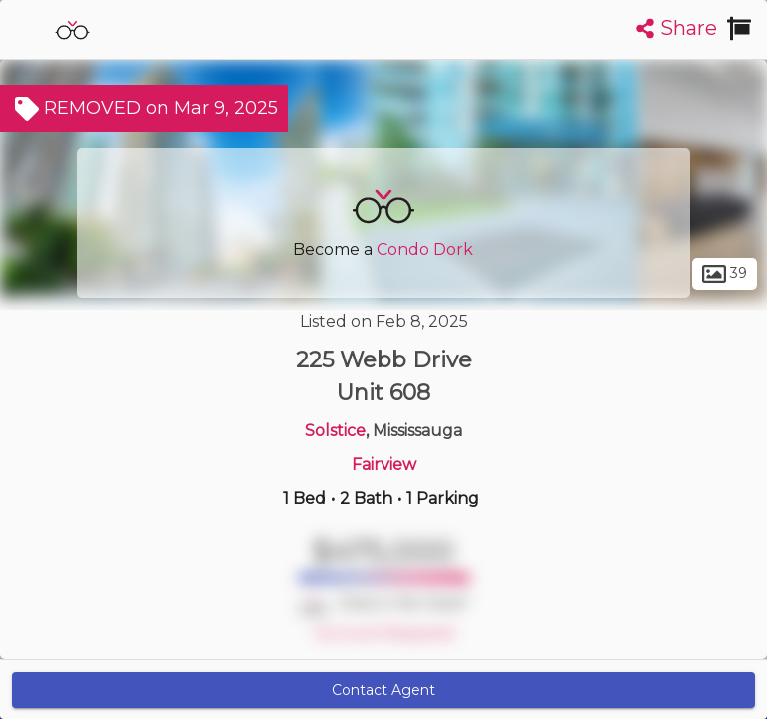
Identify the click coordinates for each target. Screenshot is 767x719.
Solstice (335, 430)
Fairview (384, 464)
